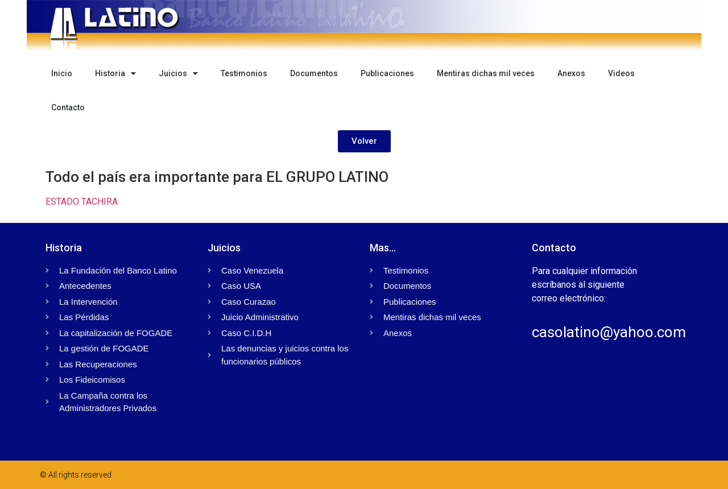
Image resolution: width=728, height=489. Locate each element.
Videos (621, 73)
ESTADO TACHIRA (82, 201)
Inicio (61, 73)
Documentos (314, 73)
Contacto (68, 107)
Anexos (571, 73)
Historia (115, 73)
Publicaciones (387, 73)
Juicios (178, 73)
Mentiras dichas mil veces (486, 73)
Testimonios (244, 73)
